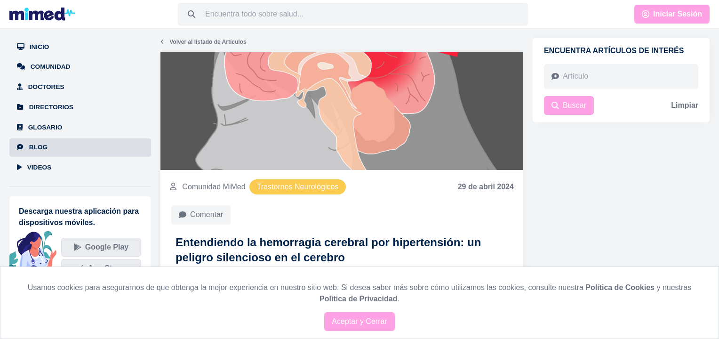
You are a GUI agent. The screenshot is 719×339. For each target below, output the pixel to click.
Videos (34, 167)
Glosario (39, 127)
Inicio (33, 46)
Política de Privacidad (358, 299)
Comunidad (43, 66)
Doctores (40, 86)
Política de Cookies (620, 287)
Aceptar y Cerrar (359, 321)
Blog (32, 147)
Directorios (45, 107)
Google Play (101, 247)
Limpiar (684, 105)
